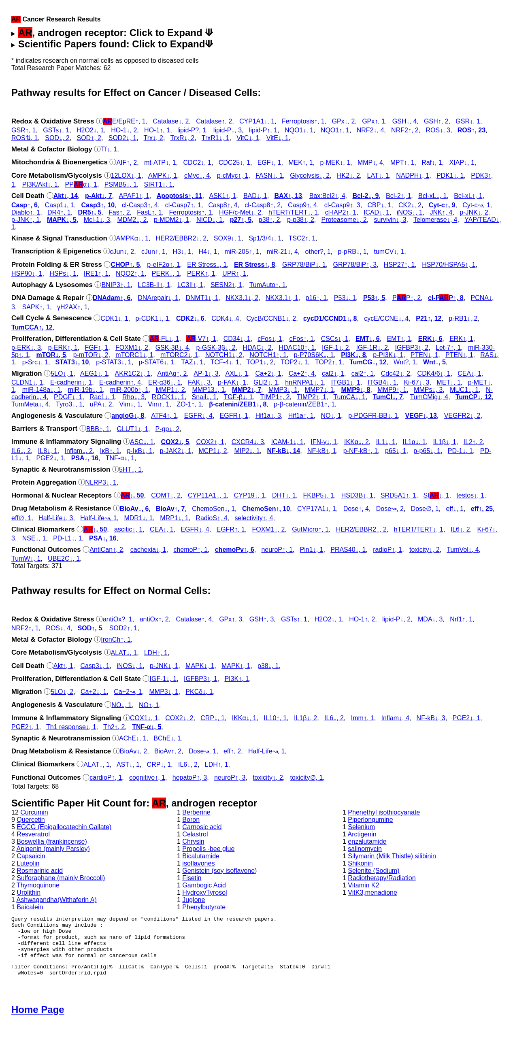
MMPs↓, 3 (428, 389)
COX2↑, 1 (210, 441)
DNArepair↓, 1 (158, 297)
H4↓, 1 (207, 251)
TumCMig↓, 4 (429, 397)
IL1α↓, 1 (414, 441)
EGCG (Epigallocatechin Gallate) (64, 826)
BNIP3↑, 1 (115, 284)
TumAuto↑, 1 (267, 284)
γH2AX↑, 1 (72, 307)
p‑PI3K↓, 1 (388, 354)
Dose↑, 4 (356, 508)
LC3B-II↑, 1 (154, 284)
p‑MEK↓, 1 (335, 162)
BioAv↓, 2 (133, 751)
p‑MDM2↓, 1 (171, 219)
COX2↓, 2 (179, 718)
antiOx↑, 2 (154, 619)
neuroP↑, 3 (229, 777)
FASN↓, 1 (269, 175)
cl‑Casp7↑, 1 (183, 205)
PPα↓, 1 (81, 184)
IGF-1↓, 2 (335, 347)
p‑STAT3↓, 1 (113, 362)
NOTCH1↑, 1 (268, 354)
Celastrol (195, 834)
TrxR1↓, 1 (216, 137)
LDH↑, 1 (156, 652)
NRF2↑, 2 (405, 130)
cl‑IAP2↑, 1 (340, 212)
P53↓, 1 (345, 297)
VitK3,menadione (372, 892)
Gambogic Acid (204, 885)
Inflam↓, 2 (79, 450)
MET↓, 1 (448, 382)
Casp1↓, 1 (59, 205)
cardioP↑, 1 (105, 777)
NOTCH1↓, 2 (224, 354)
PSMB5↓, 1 (120, 184)
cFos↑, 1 (301, 338)
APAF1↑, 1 (134, 195)
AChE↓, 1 (133, 738)
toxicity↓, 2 (424, 549)
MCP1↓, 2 (212, 450)
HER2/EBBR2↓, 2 (181, 238)
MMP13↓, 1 (208, 389)
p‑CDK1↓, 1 (152, 318)
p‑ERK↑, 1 (63, 347)
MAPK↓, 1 (199, 665)
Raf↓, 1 (431, 162)
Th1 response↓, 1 (71, 726)
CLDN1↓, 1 (27, 382)
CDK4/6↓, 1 (434, 373)
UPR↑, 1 (234, 273)
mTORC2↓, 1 (179, 354)
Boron (191, 819)
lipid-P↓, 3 (227, 130)
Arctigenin (361, 834)
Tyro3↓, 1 (69, 404)
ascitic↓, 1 (128, 529)
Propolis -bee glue (208, 848)
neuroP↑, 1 (276, 549)
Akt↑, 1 (63, 665)
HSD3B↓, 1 (357, 495)
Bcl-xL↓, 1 (432, 195)
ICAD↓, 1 (377, 212)
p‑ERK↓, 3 (26, 347)
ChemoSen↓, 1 (213, 508)
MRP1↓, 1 (174, 518)
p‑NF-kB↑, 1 (360, 450)
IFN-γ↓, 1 (324, 441)
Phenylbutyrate (204, 907)
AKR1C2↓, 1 (133, 373)
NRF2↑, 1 (25, 628)
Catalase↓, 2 (171, 121)
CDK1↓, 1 (114, 318)
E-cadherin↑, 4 (120, 382)
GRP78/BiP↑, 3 (355, 264)
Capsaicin (31, 856)
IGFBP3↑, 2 (412, 347)
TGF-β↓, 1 (238, 397)
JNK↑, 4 (441, 212)
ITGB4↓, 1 (382, 382)
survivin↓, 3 (390, 219)
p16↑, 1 (316, 297)
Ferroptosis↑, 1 (303, 121)
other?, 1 (318, 251)
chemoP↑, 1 (190, 549)
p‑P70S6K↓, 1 (314, 354)
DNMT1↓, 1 (201, 297)
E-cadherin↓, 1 (71, 382)
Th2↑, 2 (114, 726)
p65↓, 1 (395, 450)
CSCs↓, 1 (335, 338)
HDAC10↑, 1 (297, 347)
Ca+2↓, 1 (268, 373)
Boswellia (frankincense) (52, 841)
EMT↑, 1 (399, 338)
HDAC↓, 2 (257, 347)
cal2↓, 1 (333, 373)
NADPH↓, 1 (412, 175)
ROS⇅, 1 (24, 137)
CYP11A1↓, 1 (207, 495)
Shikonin (360, 863)
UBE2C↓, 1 (64, 558)
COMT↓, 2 (166, 495)
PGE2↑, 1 (25, 726)
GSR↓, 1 (468, 121)
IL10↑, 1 (275, 718)
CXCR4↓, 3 (248, 441)
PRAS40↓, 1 (348, 549)
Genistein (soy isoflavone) (219, 870)
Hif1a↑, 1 (301, 415)
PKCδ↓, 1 (199, 691)
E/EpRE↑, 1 (124, 121)
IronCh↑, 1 (116, 639)
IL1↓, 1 (386, 441)
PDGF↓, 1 (68, 397)
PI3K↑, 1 (236, 678)
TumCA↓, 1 (349, 397)
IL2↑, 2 (473, 441)
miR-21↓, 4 (282, 251)
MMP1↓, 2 (170, 389)
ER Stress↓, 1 (207, 264)
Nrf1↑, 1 (461, 619)
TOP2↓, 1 (294, 362)
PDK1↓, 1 (450, 175)
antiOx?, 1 (117, 619)
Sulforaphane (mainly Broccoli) (61, 877)
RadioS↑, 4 (211, 518)
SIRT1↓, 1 (158, 184)
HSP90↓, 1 (26, 273)
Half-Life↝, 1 (98, 518)
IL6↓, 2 (21, 450)
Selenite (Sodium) (373, 870)
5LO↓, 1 (62, 373)
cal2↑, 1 (362, 373)
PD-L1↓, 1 (67, 538)
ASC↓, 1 (142, 441)
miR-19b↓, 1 (85, 389)
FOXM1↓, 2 (131, 347)
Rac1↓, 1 (102, 397)
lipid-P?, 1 (191, 130)
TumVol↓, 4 (463, 549)
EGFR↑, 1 (234, 415)
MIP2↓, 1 (247, 450)
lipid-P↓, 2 (396, 619)
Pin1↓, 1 (312, 549)
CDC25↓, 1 (234, 162)
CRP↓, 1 (212, 718)
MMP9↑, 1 (392, 389)
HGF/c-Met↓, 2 (240, 212)
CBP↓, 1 (380, 205)
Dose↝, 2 (390, 508)
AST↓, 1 (128, 764)
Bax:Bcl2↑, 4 (327, 195)
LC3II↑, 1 (190, 284)
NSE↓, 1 (34, 538)
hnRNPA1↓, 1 (304, 382)
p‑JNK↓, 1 (164, 665)
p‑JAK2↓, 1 (175, 450)
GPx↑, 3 (230, 619)
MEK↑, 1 (300, 162)
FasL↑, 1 (149, 212)
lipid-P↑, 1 (263, 130)
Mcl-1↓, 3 (97, 219)
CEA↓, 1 (469, 373)
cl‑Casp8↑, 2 (263, 205)
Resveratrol (33, 834)
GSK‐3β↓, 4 (172, 347)
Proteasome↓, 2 (344, 219)
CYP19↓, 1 (249, 495)
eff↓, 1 (455, 508)
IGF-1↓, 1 (163, 678)
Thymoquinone (38, 885)
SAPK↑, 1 (36, 307)
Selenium (361, 826)
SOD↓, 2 (57, 137)
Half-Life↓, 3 (55, 518)
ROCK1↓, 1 (168, 397)
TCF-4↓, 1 (225, 362)
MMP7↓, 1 (319, 389)
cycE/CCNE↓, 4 (386, 318)
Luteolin (28, 863)
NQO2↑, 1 (130, 273)
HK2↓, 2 (348, 175)
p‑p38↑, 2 (300, 219)
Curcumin (34, 812)
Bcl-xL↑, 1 (468, 195)
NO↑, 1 (149, 704)
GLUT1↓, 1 (132, 428)
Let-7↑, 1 (448, 347)
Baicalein (30, 907)
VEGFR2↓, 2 (462, 415)
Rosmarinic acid (40, 870)
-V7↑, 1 (201, 338)
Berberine (196, 812)
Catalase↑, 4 (194, 619)
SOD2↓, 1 (122, 137)
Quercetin (31, 819)
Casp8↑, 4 (222, 205)
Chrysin (193, 841)
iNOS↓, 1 (410, 212)
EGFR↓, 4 (198, 415)
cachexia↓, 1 (148, 549)
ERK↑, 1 (461, 338)
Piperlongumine (370, 819)
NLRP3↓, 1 (100, 482)
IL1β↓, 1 (444, 441)
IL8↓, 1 (47, 450)
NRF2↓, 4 (370, 130)
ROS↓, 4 (58, 628)
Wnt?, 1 (405, 362)
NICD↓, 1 (209, 219)
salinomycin (365, 848)
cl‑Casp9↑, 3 (342, 205)
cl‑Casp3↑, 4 (140, 205)
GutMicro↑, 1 (310, 529)
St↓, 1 (436, 495)
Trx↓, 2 (153, 137)
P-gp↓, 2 (167, 428)
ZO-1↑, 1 (189, 404)
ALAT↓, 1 (124, 652)
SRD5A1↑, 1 (398, 495)
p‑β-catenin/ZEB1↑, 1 (304, 404)
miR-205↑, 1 (241, 251)
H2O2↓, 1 (90, 130)
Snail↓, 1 (204, 397)
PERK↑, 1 (201, 273)
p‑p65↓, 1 (427, 450)
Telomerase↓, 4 (435, 219)
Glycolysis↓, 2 (310, 175)
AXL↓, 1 (237, 373)
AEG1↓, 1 (94, 373)
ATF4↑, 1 (164, 415)
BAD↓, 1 (255, 195)
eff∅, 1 (21, 518)
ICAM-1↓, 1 (287, 441)
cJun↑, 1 (153, 251)
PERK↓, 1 (166, 273)
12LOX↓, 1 (126, 175)
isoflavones (198, 863)
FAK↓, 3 (199, 382)
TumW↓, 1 (25, 558)
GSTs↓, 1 (56, 130)
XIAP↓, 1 (462, 162)
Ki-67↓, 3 (416, 382)
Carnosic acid (201, 826)
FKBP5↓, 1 (318, 495)
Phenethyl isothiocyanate (384, 812)
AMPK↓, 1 (162, 175)
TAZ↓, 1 (192, 362)
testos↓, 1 (470, 495)
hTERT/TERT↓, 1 (293, 212)
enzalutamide (367, 841)
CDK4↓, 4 (225, 318)
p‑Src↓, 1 (35, 362)
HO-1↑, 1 (157, 130)
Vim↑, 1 (158, 404)
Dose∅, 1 (425, 508)
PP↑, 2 (406, 297)
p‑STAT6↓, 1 (156, 362)
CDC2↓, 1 (197, 162)
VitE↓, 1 (277, 137)
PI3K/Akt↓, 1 (40, 184)
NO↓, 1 (331, 415)
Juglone (193, 899)
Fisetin (191, 877)
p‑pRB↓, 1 (352, 251)
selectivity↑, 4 (253, 518)
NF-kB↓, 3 (431, 718)
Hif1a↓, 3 (268, 415)
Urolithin (28, 892)
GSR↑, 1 (23, 130)
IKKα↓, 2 (356, 441)
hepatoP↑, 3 (189, 777)
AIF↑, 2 (126, 162)
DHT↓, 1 (284, 495)
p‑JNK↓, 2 (474, 212)
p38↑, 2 (269, 219)
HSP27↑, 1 (399, 264)
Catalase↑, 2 (214, 121)
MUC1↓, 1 (464, 389)
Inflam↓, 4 (395, 718)
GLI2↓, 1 (265, 382)
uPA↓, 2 (101, 404)
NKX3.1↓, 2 (242, 297)
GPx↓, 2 (343, 121)
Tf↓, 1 (109, 149)
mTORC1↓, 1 (134, 354)
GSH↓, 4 (404, 121)
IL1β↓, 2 (305, 718)
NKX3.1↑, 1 (282, 297)
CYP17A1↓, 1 (316, 508)
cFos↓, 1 (270, 338)
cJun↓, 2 (122, 251)
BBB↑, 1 (98, 428)
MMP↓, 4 (370, 162)
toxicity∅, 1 (306, 777)
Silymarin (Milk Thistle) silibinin (392, 856)
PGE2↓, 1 (50, 458)
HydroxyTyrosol (204, 892)
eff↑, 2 (232, 751)
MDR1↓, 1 (138, 518)
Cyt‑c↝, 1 (476, 205)
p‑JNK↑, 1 (25, 219)
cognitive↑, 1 (147, 777)
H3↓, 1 (181, 251)
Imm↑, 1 (362, 718)
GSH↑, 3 (261, 619)
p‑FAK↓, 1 (232, 382)
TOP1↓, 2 (259, 362)
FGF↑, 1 (96, 347)
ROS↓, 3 (438, 130)
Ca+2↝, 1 (128, 691)
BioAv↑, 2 (167, 751)
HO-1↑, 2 (362, 619)
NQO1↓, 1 (299, 130)
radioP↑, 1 (387, 549)
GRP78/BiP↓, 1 (304, 264)
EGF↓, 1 (269, 162)
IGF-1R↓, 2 (372, 347)
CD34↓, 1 (237, 338)
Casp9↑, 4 (302, 205)
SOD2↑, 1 (123, 628)
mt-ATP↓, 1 (160, 162)
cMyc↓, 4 (197, 175)
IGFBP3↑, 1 (200, 678)
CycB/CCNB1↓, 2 (271, 318)
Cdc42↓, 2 (395, 373)
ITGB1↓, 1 (345, 382)
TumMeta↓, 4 (30, 404)
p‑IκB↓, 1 (139, 450)
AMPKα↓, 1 (132, 238)
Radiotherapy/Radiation (381, 877)
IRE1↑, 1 (96, 273)
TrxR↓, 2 (182, 137)
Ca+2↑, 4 (302, 373)
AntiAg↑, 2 (172, 373)
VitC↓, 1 (247, 137)
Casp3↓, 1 (94, 665)
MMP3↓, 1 (283, 389)
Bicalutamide (200, 856)
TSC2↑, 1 (302, 238)
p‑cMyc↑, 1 (232, 175)
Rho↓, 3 (133, 397)
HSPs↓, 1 (63, 273)
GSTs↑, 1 (294, 619)
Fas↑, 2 (119, 212)
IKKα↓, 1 (244, 718)
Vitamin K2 (363, 885)
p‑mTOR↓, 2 (91, 354)
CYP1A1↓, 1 (257, 121)
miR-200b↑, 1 (129, 389)
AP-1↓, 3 (206, 373)
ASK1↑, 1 (222, 195)
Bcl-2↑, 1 (398, 195)
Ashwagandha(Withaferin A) (56, 899)
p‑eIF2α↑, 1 (163, 264)
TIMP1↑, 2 (274, 397)
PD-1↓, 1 (460, 450)
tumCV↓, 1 (389, 251)
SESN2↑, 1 (226, 284)
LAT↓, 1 (378, 175)
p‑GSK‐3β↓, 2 (215, 347)
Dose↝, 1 (202, 751)
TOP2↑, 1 (328, 362)
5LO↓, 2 (62, 691)
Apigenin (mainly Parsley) (52, 848)
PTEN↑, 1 (459, 354)
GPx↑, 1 (373, 121)
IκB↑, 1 (110, 450)
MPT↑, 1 (402, 162)
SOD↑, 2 (89, 137)
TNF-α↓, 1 (120, 458)
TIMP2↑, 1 (311, 397)
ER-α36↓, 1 (164, 382)
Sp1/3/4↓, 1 (265, 238)
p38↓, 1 (268, 665)
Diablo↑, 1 (25, 212)
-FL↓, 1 (164, 338)
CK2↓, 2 (409, 205)
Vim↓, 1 (129, 404)
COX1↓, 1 (144, 718)
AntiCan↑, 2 (106, 549)
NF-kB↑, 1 (321, 450)
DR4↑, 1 (59, 212)
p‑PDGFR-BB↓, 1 (373, 415)
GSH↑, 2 (436, 121)
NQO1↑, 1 (335, 130)
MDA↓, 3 (430, 619)
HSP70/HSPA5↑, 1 (448, 264)
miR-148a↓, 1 (41, 389)
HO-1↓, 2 (124, 130)
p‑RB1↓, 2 (463, 318)
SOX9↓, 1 (227, 238)
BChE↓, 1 (167, 738)
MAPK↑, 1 (235, 665)
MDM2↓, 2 (132, 219)
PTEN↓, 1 (424, 354)
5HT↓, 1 (130, 469)
